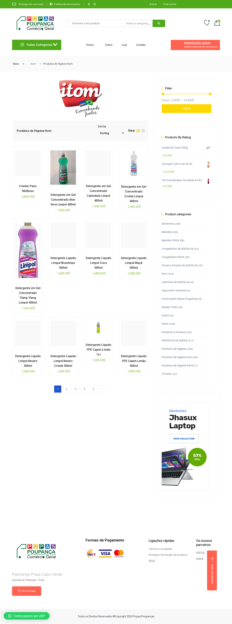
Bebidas (167, 232)
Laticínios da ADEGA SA (176, 282)
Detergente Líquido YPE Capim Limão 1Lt (98, 349)
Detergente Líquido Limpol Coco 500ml (98, 262)
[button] (27, 616)
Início (16, 63)
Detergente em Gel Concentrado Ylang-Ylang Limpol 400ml (28, 295)
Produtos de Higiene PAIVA (178, 365)
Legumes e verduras (174, 290)
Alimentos (168, 223)
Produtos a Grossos (173, 332)
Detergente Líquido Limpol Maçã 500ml (134, 262)
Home (90, 44)
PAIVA (165, 324)
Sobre (108, 44)
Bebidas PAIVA (170, 240)
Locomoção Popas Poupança (180, 299)
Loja (124, 44)
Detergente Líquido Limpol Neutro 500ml (28, 361)
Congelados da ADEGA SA (177, 249)
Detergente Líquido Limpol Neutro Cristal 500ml (63, 363)
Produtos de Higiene (174, 349)
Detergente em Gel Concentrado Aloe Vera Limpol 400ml (63, 199)
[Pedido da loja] (110, 133)
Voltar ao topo (212, 570)
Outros (166, 315)
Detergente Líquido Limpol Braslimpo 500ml (63, 262)
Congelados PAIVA (173, 257)
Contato (141, 44)
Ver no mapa (26, 590)
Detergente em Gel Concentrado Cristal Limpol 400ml (133, 194)
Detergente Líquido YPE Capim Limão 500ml (133, 361)
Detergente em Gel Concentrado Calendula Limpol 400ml (98, 193)
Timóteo (167, 374)
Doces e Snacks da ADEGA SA (180, 265)
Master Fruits (169, 307)
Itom (33, 63)
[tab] (138, 131)
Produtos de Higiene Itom (177, 357)
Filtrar (186, 108)
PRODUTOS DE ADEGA (174, 340)
